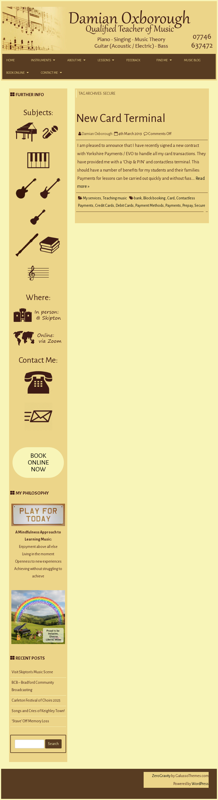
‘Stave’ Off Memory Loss (30, 721)
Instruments (41, 60)
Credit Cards (104, 206)
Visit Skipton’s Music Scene (32, 672)
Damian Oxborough (97, 134)
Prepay (188, 206)
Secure (199, 206)
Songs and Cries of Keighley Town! (38, 711)
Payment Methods (149, 206)
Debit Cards (125, 206)
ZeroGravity (161, 776)
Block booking (154, 198)
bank (138, 198)
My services (92, 198)
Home (10, 60)
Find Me (162, 60)
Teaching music (115, 198)
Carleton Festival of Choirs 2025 (36, 700)
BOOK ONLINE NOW (38, 462)
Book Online (15, 72)
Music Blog (192, 60)
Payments (173, 206)
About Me (74, 60)
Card (171, 198)
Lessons (104, 60)
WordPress (200, 784)
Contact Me (49, 72)
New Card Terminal (120, 118)
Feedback (133, 60)
